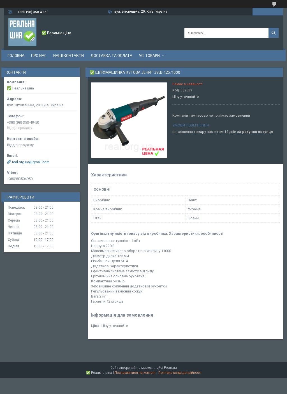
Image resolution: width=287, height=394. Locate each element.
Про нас (39, 55)
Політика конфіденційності (179, 373)
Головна (16, 55)
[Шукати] (274, 33)
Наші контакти (68, 55)
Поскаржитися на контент (135, 373)
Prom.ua (170, 368)
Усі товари (149, 55)
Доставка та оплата (111, 55)
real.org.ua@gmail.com (31, 162)
